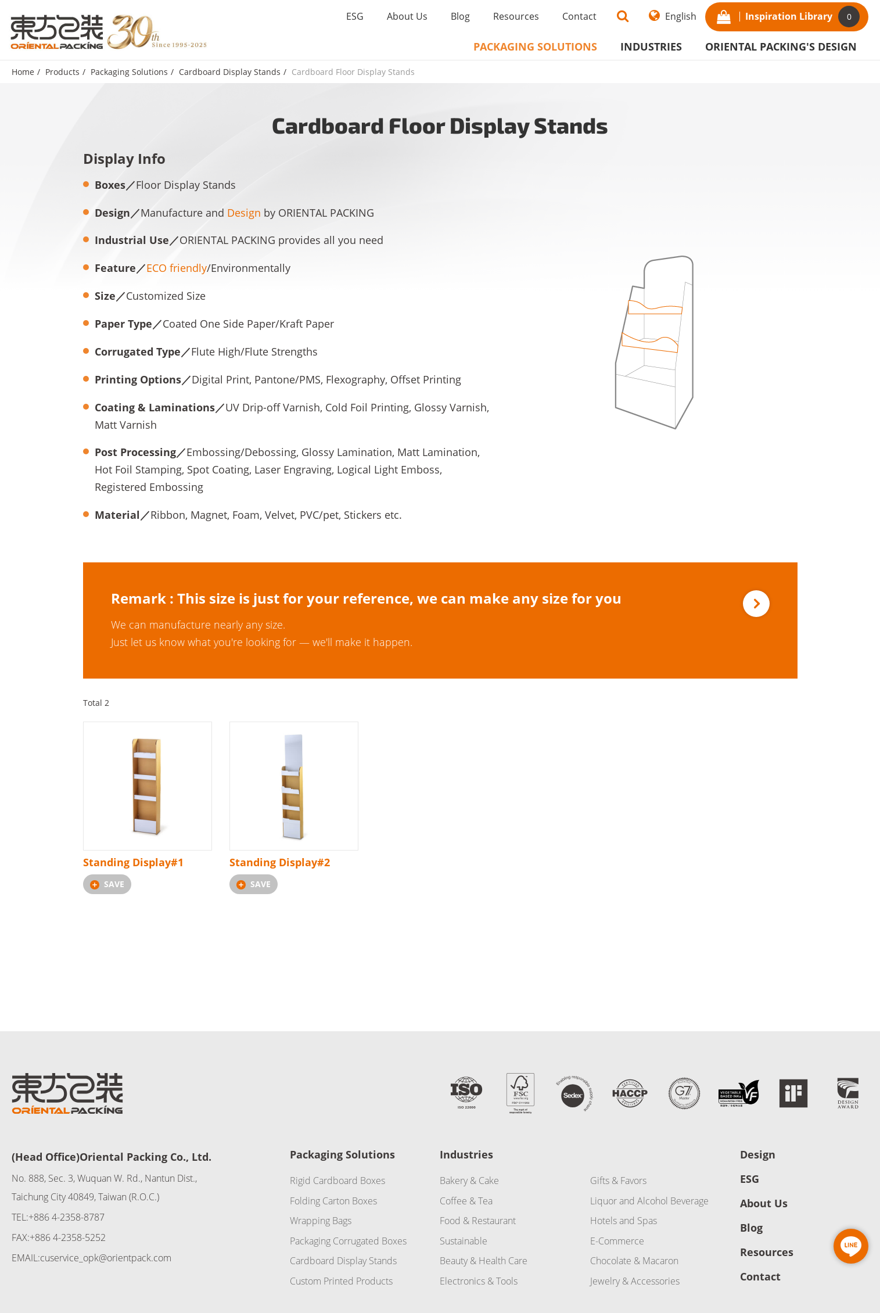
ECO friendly (176, 268)
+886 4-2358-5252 (68, 1237)
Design (244, 213)
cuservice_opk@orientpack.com (105, 1257)
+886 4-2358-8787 (66, 1217)
